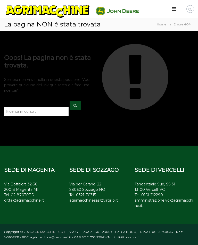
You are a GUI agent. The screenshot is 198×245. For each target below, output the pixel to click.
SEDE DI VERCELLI (159, 170)
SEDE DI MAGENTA (29, 170)
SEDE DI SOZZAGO (94, 170)
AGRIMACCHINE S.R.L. (49, 232)
